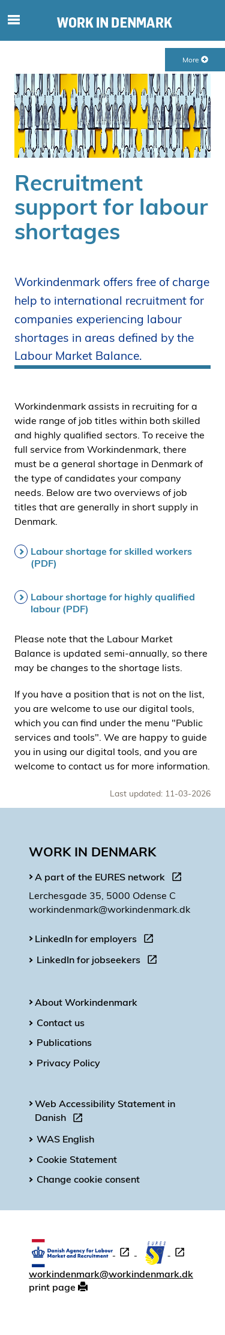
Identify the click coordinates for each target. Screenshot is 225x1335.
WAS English (65, 1139)
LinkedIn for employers (96, 940)
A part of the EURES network (111, 878)
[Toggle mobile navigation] (13, 20)
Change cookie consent (88, 1179)
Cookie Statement (77, 1159)
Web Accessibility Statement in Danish (105, 1112)
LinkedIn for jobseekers (99, 961)
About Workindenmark (86, 1002)
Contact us (61, 1023)
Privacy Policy (68, 1063)
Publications (64, 1042)
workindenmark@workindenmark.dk (111, 1274)
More (195, 59)
